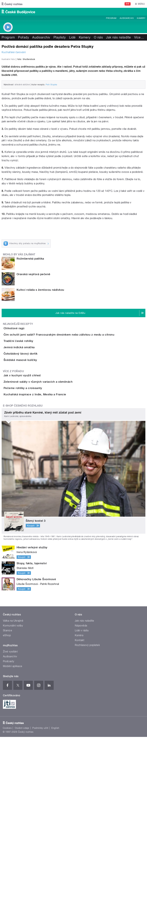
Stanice (7, 805)
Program (111, 18)
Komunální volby (13, 800)
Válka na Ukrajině (13, 795)
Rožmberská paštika (30, 341)
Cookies (7, 903)
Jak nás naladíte (118, 37)
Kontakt (79, 815)
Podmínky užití (40, 903)
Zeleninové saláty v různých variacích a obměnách (51, 529)
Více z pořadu (13, 509)
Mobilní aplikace (12, 841)
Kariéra (79, 810)
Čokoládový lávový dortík (34, 473)
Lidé (72, 37)
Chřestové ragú (27, 410)
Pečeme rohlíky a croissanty (36, 544)
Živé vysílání (10, 826)
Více (139, 37)
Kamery (141, 18)
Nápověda (81, 800)
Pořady (23, 37)
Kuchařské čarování (14, 52)
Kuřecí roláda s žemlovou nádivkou (40, 372)
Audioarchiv (127, 18)
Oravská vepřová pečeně (33, 356)
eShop (7, 810)
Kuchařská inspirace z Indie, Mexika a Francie (48, 560)
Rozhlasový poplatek (87, 820)
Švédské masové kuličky (33, 488)
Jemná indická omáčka (32, 457)
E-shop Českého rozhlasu (23, 580)
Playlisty (59, 37)
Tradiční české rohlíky (31, 442)
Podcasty (8, 836)
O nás (98, 37)
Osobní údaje (22, 903)
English (55, 903)
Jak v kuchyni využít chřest (35, 513)
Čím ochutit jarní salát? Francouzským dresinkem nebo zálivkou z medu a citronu (72, 426)
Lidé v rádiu (82, 805)
